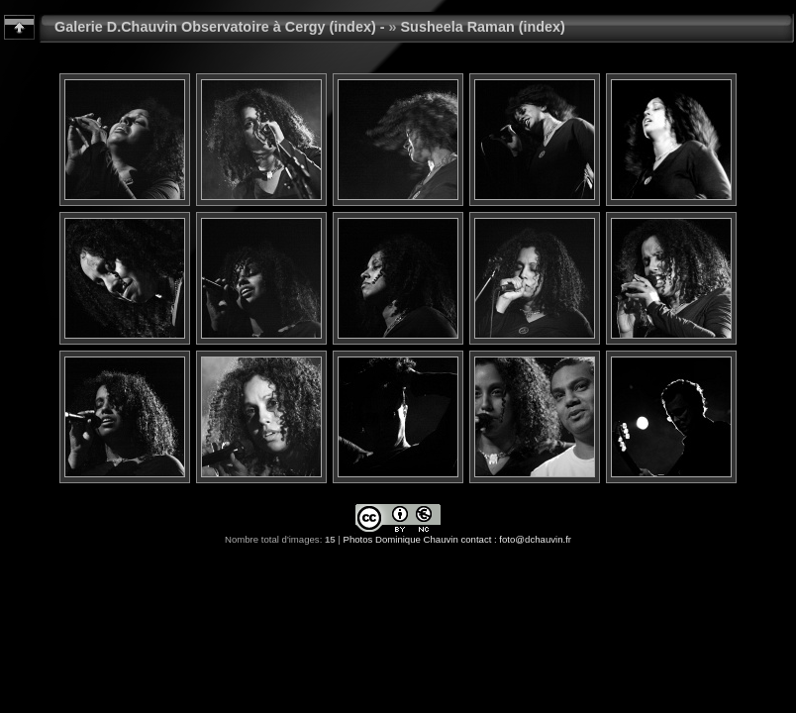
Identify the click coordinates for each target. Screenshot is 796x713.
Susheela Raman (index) (483, 27)
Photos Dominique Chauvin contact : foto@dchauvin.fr (457, 539)
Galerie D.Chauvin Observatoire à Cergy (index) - (219, 27)
